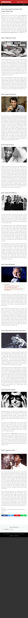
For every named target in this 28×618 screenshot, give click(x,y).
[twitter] (20, 1)
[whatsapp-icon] (26, 1)
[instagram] (24, 1)
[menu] (2, 3)
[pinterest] (17, 514)
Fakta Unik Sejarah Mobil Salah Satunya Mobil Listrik (11, 285)
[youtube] (22, 1)
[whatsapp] (23, 514)
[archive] (7, 529)
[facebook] (17, 1)
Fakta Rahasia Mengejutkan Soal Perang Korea (10, 286)
